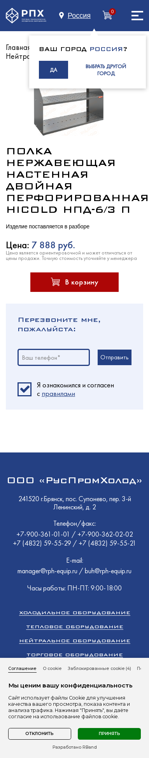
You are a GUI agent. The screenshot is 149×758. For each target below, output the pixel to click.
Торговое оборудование (74, 654)
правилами (58, 393)
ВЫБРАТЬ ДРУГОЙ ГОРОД (106, 70)
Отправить (114, 357)
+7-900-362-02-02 (105, 534)
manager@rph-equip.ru (47, 570)
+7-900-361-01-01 (44, 534)
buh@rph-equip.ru (108, 570)
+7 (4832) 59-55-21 (107, 543)
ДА (53, 69)
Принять (109, 733)
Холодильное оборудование (74, 612)
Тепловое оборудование (74, 626)
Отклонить (39, 733)
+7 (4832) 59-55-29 (43, 543)
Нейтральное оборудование (74, 640)
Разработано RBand (75, 747)
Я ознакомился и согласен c (75, 389)
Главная (18, 47)
